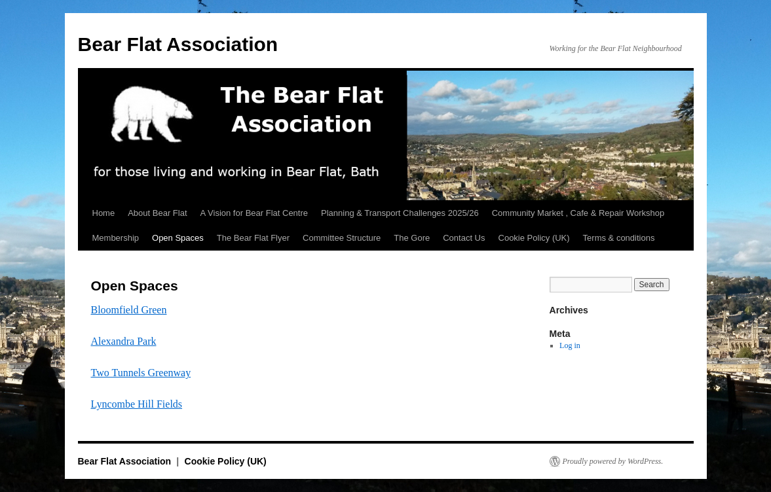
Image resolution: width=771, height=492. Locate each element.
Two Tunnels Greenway (141, 372)
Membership (116, 238)
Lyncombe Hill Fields (137, 404)
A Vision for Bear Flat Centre (254, 213)
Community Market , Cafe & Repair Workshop (578, 213)
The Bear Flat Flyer (253, 238)
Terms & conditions (619, 238)
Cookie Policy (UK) (534, 238)
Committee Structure (342, 238)
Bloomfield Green (129, 309)
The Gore (412, 238)
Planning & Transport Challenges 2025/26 (400, 213)
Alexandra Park (124, 341)
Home (103, 213)
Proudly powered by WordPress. (613, 461)
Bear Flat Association (178, 44)
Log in (569, 345)
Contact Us (464, 238)
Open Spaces (178, 238)
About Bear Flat (157, 213)
